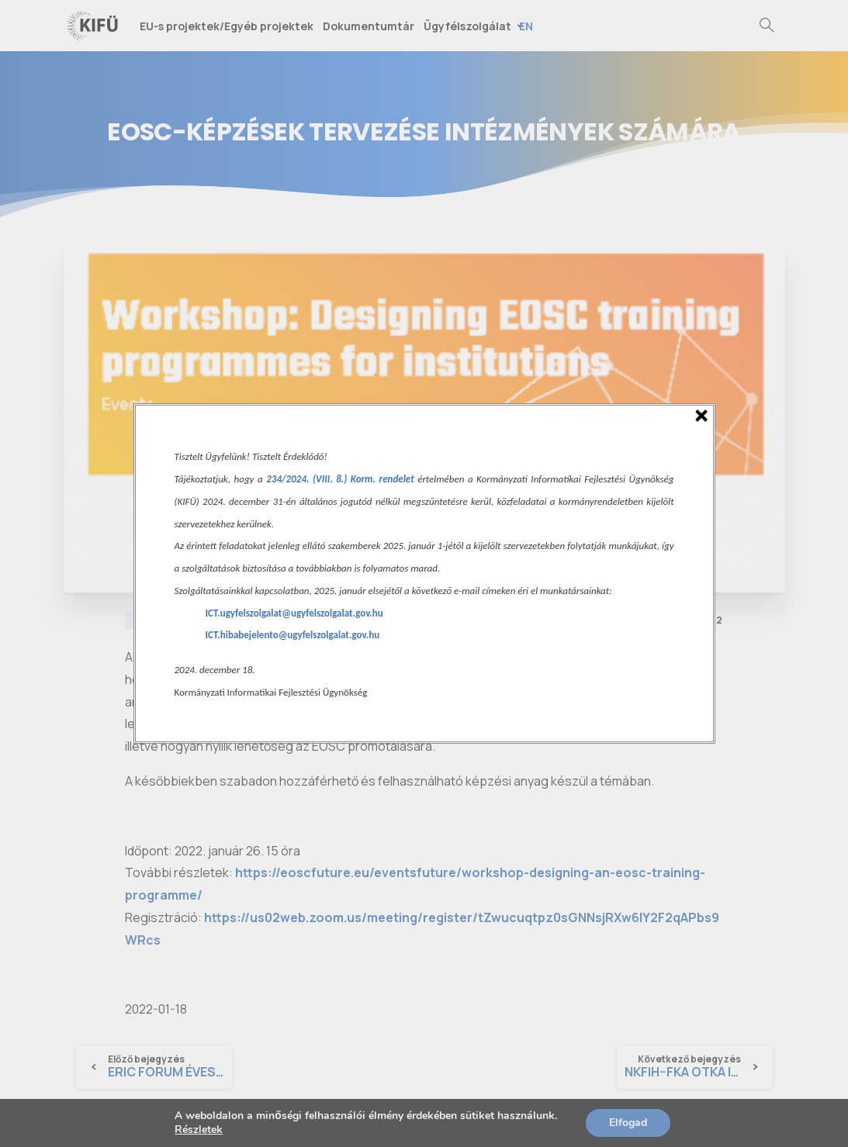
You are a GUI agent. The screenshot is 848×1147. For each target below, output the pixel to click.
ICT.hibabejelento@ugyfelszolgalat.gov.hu (293, 635)
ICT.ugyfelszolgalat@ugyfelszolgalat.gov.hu (294, 613)
